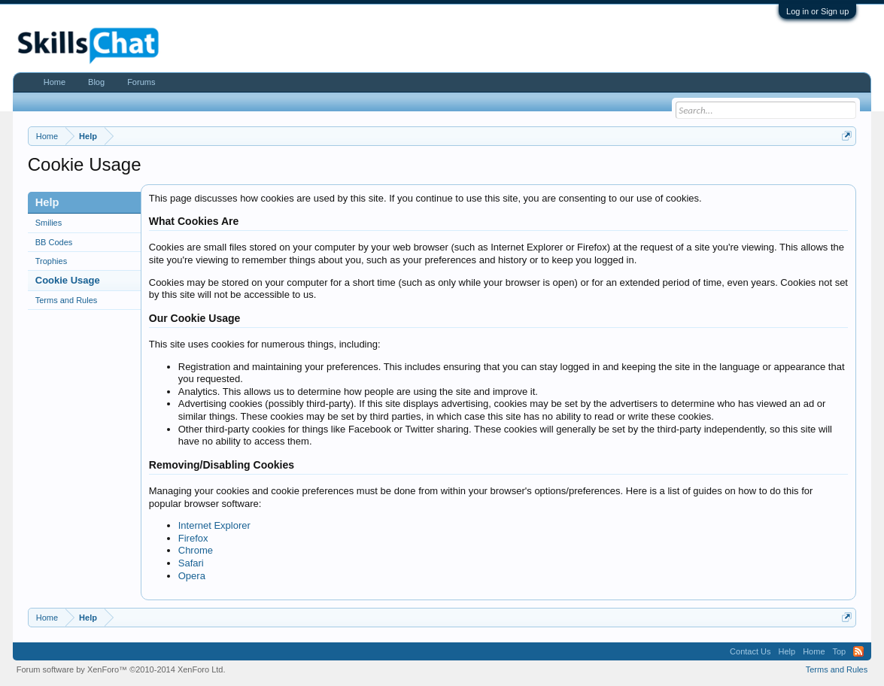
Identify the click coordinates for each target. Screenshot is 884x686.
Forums (141, 82)
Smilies (48, 222)
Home (54, 82)
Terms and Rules (66, 300)
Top (839, 651)
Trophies (51, 261)
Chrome (195, 550)
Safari (191, 563)
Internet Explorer (214, 525)
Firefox (193, 538)
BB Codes (54, 242)
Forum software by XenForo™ (121, 669)
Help (787, 651)
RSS (858, 651)
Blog (96, 82)
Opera (191, 575)
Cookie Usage (67, 280)
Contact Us (750, 651)
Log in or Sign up (817, 11)
